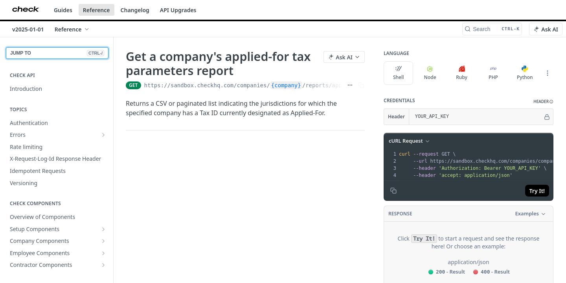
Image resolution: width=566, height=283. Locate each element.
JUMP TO (57, 53)
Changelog (135, 10)
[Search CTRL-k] (492, 29)
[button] (543, 102)
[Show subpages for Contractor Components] (103, 265)
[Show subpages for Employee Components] (103, 253)
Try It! (537, 191)
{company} (286, 85)
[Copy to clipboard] (393, 191)
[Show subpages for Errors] (103, 135)
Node (430, 73)
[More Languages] (547, 73)
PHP (493, 73)
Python (525, 73)
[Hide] (547, 117)
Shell (398, 73)
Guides (63, 10)
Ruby (461, 73)
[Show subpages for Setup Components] (103, 229)
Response (400, 213)
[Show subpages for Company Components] (103, 241)
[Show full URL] (350, 85)
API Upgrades (178, 10)
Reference (96, 10)
